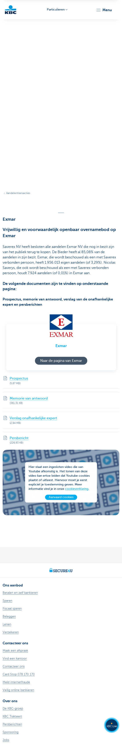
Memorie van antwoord (29, 398)
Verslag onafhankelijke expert (33, 418)
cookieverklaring (76, 490)
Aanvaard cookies (61, 498)
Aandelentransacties (18, 193)
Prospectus (19, 378)
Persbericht (19, 438)
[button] (104, 10)
